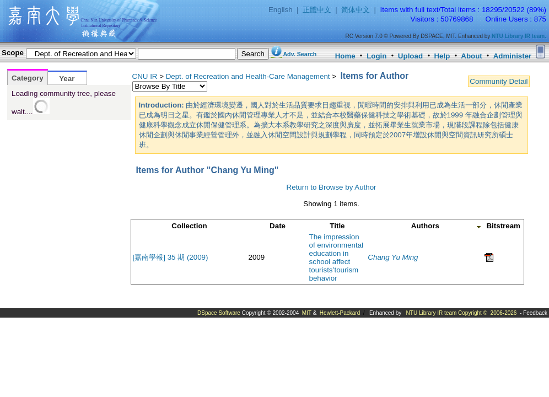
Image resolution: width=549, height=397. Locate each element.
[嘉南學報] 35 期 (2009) (170, 257)
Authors (425, 226)
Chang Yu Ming (393, 257)
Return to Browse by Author (331, 187)
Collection (189, 226)
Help (442, 56)
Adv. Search (299, 54)
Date (278, 226)
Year (66, 78)
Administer (512, 56)
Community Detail (499, 81)
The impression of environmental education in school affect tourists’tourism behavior (336, 257)
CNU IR (145, 76)
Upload (410, 56)
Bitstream (503, 226)
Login (376, 56)
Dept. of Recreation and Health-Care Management (248, 76)
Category (28, 78)
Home (345, 56)
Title (337, 226)
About (471, 56)
